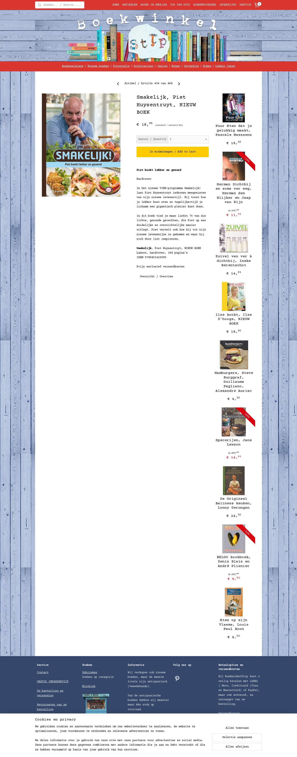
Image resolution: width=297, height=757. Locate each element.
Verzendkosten (229, 713)
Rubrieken (89, 672)
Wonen (176, 66)
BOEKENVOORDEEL (204, 5)
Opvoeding (191, 66)
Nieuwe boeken (98, 66)
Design (162, 66)
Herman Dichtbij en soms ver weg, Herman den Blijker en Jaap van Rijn (234, 193)
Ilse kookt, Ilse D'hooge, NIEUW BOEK (234, 319)
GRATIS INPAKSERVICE (52, 681)
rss (178, 749)
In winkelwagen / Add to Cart (173, 152)
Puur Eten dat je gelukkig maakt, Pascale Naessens (234, 130)
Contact (42, 672)
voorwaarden (61, 718)
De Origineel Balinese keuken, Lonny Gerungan (234, 503)
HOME (115, 5)
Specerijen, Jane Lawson (234, 442)
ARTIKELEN (129, 5)
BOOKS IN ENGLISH (153, 5)
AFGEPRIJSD (228, 5)
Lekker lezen (225, 66)
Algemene (44, 718)
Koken (207, 66)
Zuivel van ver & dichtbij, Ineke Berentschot (234, 260)
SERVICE (245, 5)
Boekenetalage (72, 66)
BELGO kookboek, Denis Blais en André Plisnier (234, 561)
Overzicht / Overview (156, 276)
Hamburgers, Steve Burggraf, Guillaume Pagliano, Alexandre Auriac (233, 382)
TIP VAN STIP (180, 5)
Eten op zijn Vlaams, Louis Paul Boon (234, 624)
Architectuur (143, 66)
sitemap (166, 749)
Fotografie (121, 66)
